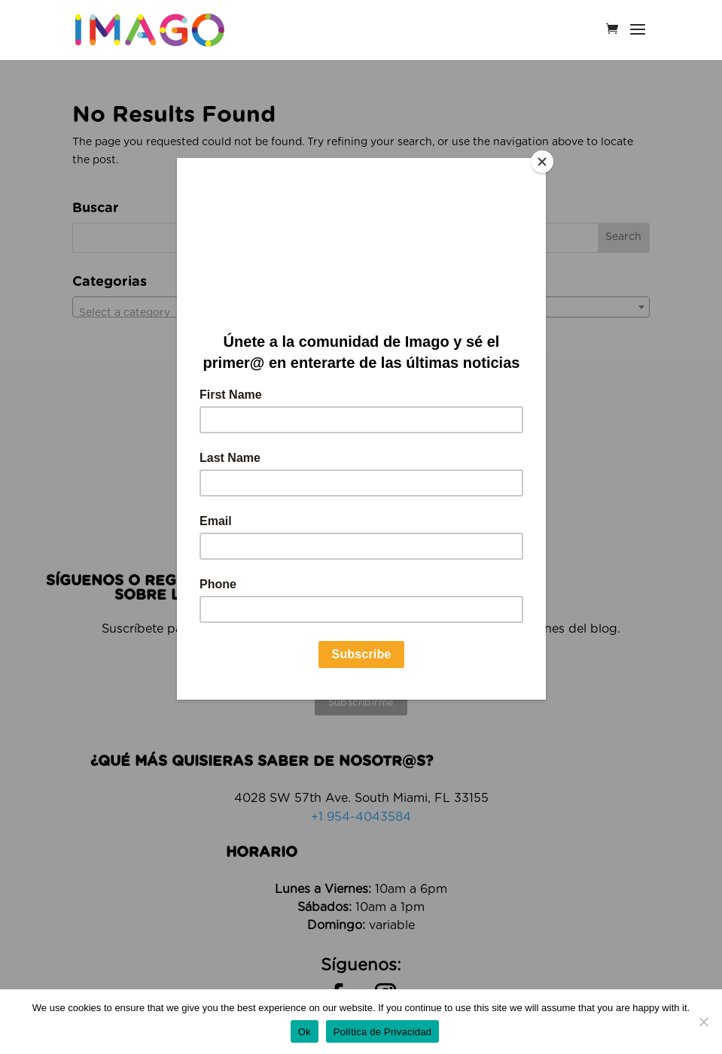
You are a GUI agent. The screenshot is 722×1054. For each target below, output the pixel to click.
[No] (703, 1021)
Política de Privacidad (383, 1031)
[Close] (542, 161)
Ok (304, 1031)
